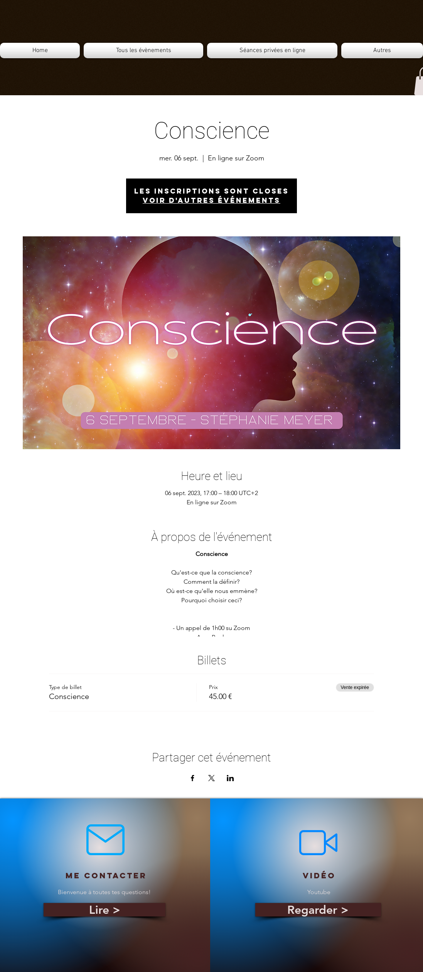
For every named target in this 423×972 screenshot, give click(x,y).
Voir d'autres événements (211, 200)
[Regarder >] (318, 909)
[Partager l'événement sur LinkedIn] (230, 778)
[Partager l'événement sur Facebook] (192, 778)
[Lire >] (104, 909)
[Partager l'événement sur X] (211, 778)
